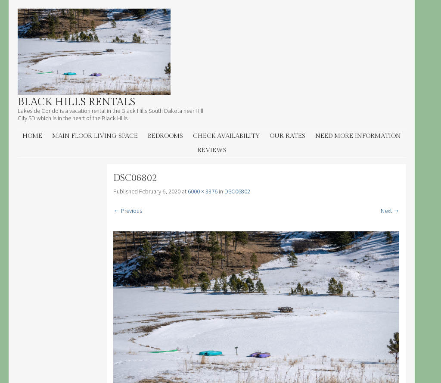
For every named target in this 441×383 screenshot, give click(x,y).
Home (32, 136)
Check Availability (226, 136)
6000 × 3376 (202, 191)
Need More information (358, 136)
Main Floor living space (95, 136)
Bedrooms (165, 136)
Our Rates (287, 136)
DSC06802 (237, 191)
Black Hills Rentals (76, 102)
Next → (390, 211)
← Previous (127, 211)
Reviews (212, 150)
